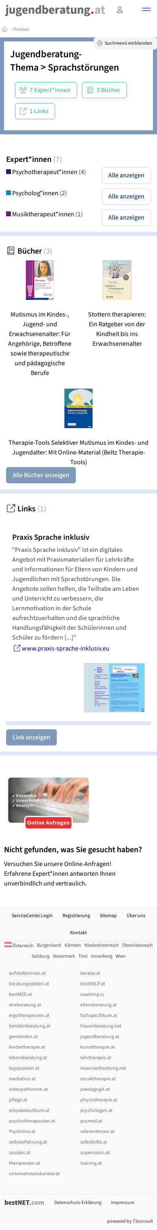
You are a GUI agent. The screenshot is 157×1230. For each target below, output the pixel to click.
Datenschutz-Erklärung (77, 1202)
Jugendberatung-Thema (46, 61)
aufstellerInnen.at (27, 973)
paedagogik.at (95, 1089)
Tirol (83, 956)
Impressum (122, 1202)
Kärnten (73, 945)
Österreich (19, 945)
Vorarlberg (101, 956)
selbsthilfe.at (93, 1142)
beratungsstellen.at (29, 983)
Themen (21, 29)
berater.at (90, 973)
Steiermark (64, 956)
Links (26, 509)
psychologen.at (96, 1110)
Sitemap (108, 915)
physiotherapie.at (98, 1099)
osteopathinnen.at (28, 1089)
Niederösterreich (101, 945)
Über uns (136, 915)
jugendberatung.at (99, 1036)
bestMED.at (20, 994)
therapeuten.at (24, 1163)
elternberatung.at (98, 1005)
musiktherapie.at (98, 1078)
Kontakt (78, 932)
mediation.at (22, 1078)
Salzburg (40, 956)
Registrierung (76, 915)
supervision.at (95, 1152)
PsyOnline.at (22, 1131)
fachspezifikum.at (98, 1015)
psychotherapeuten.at (32, 1121)
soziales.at (19, 1152)
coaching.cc (92, 994)
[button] (146, 10)
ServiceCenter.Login (32, 915)
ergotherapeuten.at (29, 1015)
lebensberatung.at (28, 1057)
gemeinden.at (23, 1036)
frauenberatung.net (100, 1026)
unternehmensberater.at (34, 1173)
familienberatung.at (29, 1026)
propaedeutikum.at (29, 1110)
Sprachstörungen (83, 67)
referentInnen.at (97, 1131)
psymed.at (91, 1121)
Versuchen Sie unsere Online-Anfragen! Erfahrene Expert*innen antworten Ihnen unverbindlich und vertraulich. (78, 866)
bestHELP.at (92, 983)
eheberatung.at (25, 1005)
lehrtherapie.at (95, 1057)
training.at (91, 1163)
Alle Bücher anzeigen (41, 475)
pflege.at (18, 1099)
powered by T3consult (130, 1221)
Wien (121, 956)
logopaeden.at (24, 1068)
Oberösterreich (137, 945)
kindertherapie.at (27, 1047)
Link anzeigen (31, 737)
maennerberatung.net (103, 1068)
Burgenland (49, 945)
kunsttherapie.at (97, 1047)
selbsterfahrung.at (28, 1142)
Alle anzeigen (126, 175)
